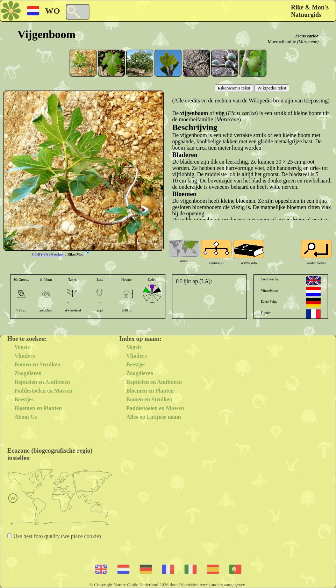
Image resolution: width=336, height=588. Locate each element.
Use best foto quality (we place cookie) (56, 536)
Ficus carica (307, 35)
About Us (25, 417)
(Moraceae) (308, 41)
